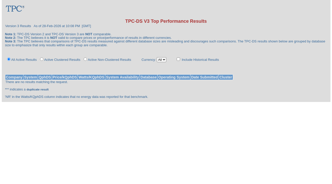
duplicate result (38, 89)
